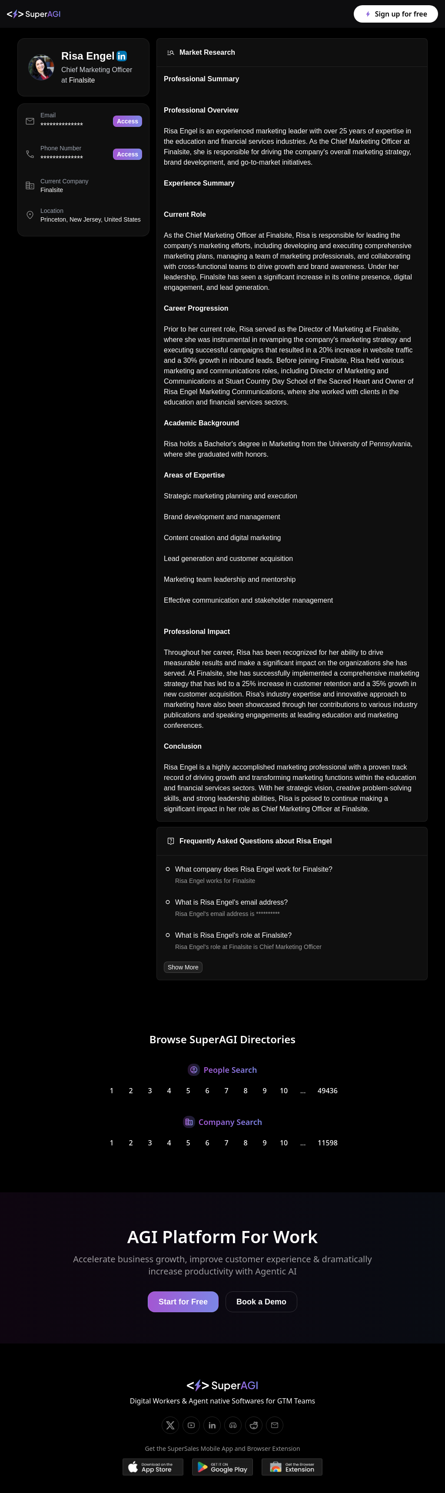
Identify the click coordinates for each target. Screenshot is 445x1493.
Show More (183, 967)
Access (127, 121)
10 (284, 1090)
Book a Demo (261, 1301)
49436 (328, 1090)
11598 (328, 1143)
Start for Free (183, 1301)
